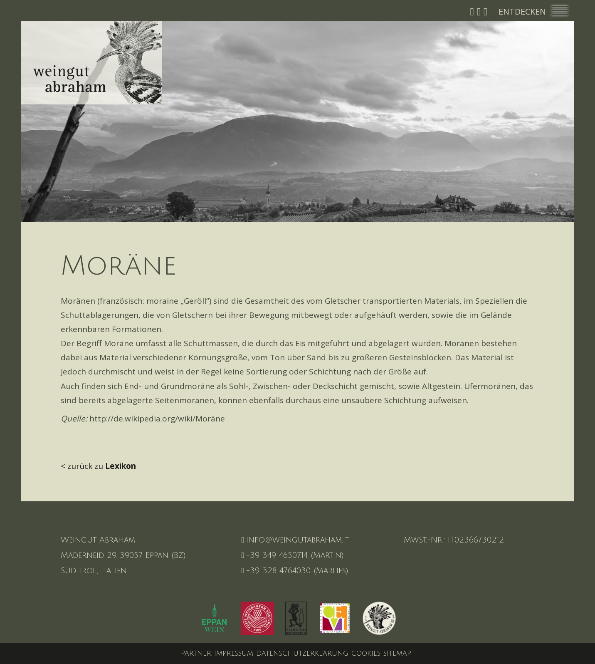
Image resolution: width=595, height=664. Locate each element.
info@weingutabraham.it (295, 540)
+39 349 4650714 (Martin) (293, 555)
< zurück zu (98, 466)
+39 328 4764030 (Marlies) (295, 571)
